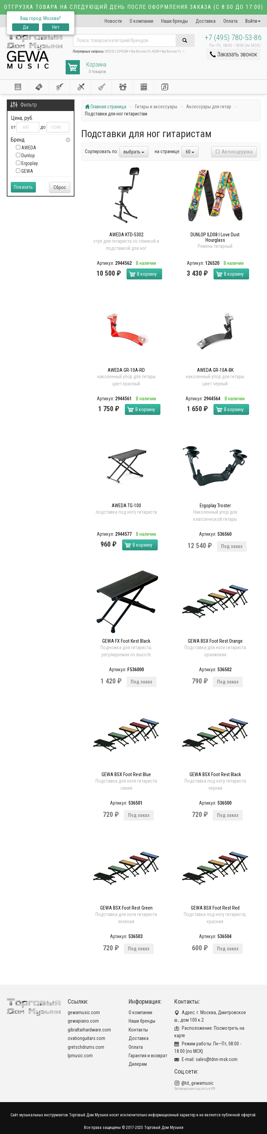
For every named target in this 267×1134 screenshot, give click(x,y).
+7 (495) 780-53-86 (233, 37)
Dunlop (25, 155)
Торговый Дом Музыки (163, 1127)
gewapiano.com (83, 1021)
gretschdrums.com (86, 1047)
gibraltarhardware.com (89, 1029)
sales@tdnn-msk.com (217, 1059)
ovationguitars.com (86, 1038)
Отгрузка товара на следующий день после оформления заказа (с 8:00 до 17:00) (133, 7)
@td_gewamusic (197, 1083)
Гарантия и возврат (148, 1055)
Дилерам (138, 1064)
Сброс (59, 187)
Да (25, 27)
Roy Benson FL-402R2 (176, 51)
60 (190, 151)
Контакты (138, 1029)
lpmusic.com (80, 1055)
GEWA (24, 171)
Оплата (230, 21)
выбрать (134, 151)
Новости (113, 21)
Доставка (206, 21)
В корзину (147, 274)
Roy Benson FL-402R (145, 51)
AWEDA (26, 147)
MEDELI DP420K (116, 51)
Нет (55, 27)
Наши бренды (174, 21)
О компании (141, 21)
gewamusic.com (84, 1012)
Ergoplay (27, 163)
